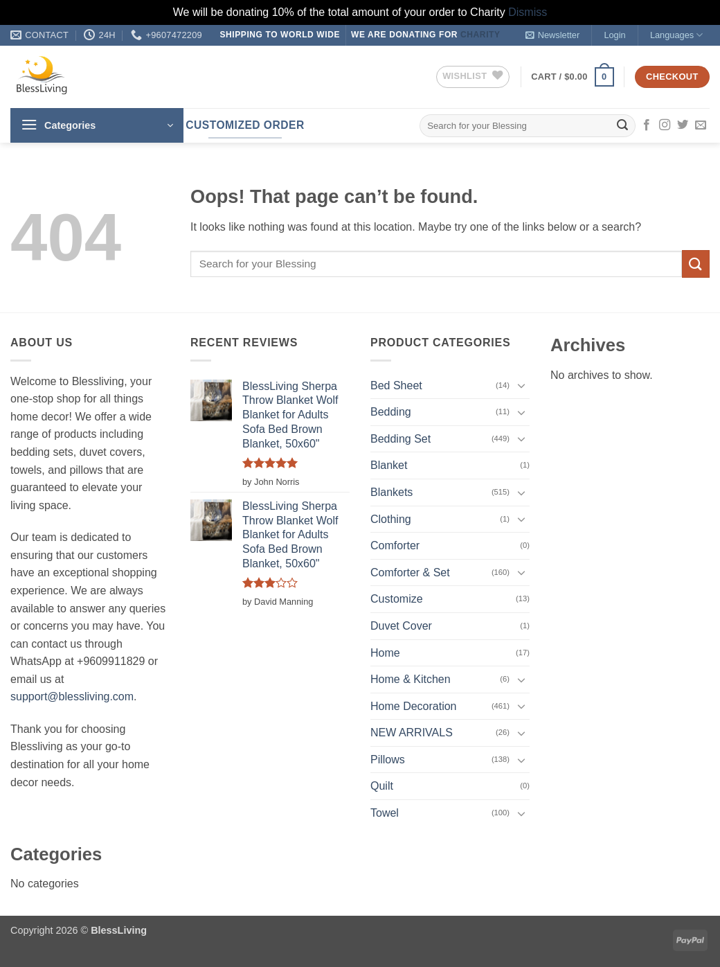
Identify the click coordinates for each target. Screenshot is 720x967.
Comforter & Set (410, 572)
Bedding (390, 412)
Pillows (387, 759)
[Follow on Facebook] (646, 125)
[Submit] (622, 125)
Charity (480, 34)
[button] (552, 35)
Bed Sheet (396, 385)
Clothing (390, 519)
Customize (396, 599)
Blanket (388, 465)
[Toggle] (521, 385)
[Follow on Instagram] (664, 125)
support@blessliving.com (72, 696)
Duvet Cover (401, 626)
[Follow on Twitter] (682, 125)
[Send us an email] (700, 125)
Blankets (391, 492)
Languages (676, 35)
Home (385, 653)
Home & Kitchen (410, 679)
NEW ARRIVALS (411, 732)
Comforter (395, 545)
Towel (384, 813)
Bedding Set (400, 439)
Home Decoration (413, 706)
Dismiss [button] (527, 12)
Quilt (381, 786)
